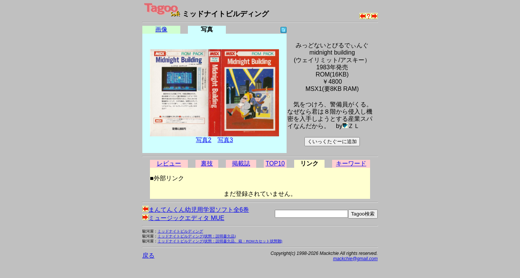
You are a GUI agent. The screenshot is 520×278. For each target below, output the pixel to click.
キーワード (351, 163)
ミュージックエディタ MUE (183, 218)
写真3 (225, 140)
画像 (161, 29)
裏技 (207, 163)
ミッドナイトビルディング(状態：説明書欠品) (197, 236)
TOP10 (275, 163)
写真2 (203, 140)
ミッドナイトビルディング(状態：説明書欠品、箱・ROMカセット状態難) (220, 241)
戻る (148, 255)
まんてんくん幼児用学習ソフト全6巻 (195, 209)
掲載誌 (241, 163)
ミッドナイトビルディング (180, 231)
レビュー (169, 163)
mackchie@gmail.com (355, 258)
